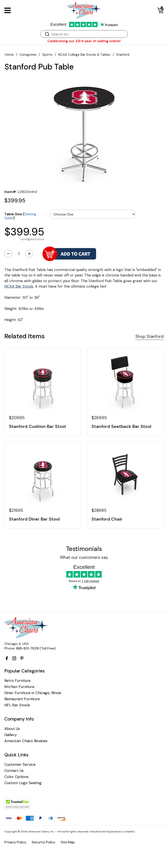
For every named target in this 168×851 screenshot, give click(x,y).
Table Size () (20, 216)
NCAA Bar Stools (18, 286)
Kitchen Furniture (19, 687)
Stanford (122, 54)
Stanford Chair (106, 519)
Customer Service (20, 764)
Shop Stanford (149, 336)
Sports (47, 54)
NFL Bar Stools (17, 705)
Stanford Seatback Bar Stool (121, 426)
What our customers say (84, 557)
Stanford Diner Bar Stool (34, 519)
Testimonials (84, 549)
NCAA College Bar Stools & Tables (84, 54)
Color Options (16, 777)
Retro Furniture (17, 681)
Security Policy (43, 842)
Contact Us (14, 771)
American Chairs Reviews (25, 741)
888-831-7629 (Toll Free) (36, 648)
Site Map (68, 842)
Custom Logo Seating (23, 783)
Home (9, 54)
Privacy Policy (15, 842)
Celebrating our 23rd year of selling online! (84, 41)
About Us (12, 729)
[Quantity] (18, 254)
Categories (28, 54)
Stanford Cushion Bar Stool (37, 426)
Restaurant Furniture (22, 699)
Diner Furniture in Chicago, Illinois (32, 693)
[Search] (88, 34)
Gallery (10, 735)
